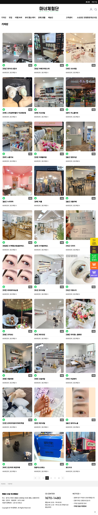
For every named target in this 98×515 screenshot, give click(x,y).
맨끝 (63, 478)
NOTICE (76, 494)
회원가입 (94, 2)
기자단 (3, 17)
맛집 (10, 17)
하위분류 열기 (73, 17)
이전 (39, 478)
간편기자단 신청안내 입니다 (82, 500)
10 (58, 477)
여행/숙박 (18, 17)
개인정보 (3, 484)
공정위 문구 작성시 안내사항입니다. (84, 498)
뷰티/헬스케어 (30, 17)
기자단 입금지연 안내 (80, 503)
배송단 (50, 17)
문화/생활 (41, 17)
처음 (35, 478)
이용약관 (10, 484)
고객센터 (69, 17)
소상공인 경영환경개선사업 (87, 17)
